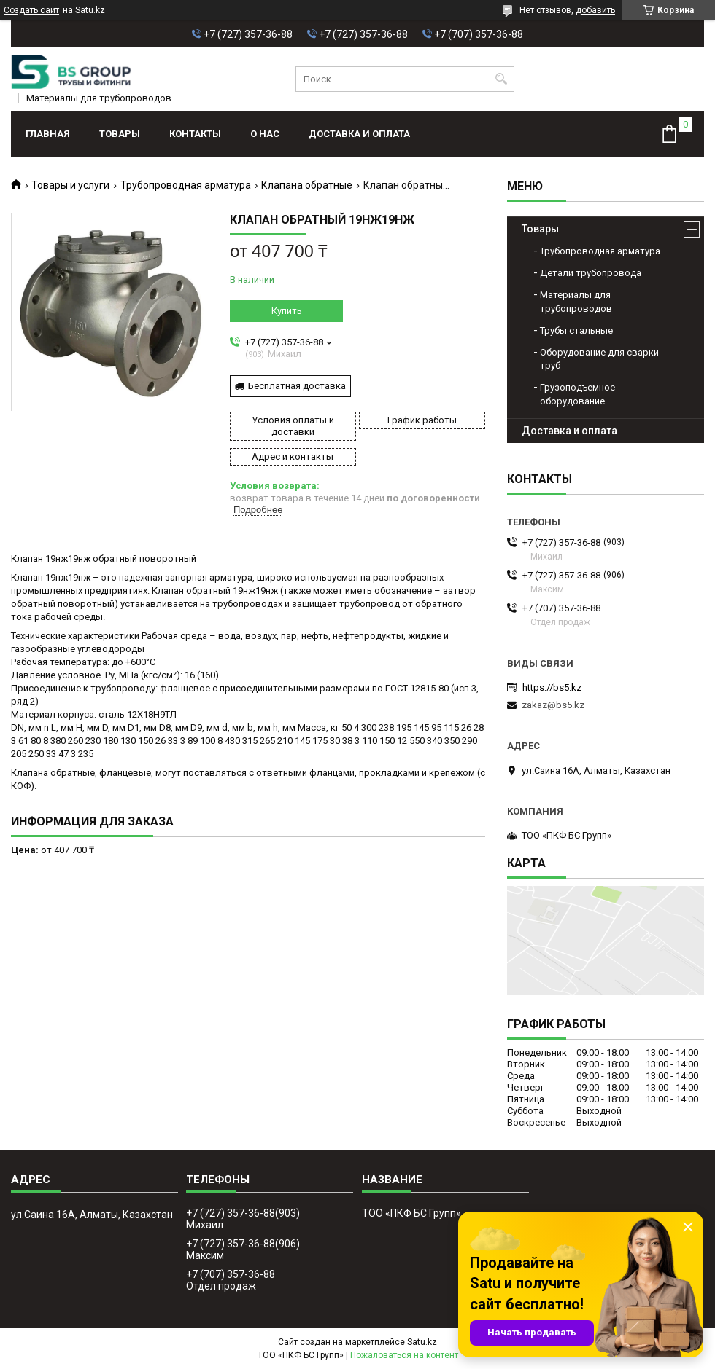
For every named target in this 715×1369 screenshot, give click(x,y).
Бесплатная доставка (297, 385)
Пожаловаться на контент (404, 1355)
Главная (48, 133)
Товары (119, 133)
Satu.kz (422, 1342)
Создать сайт (31, 10)
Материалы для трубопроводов (576, 301)
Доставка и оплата (359, 133)
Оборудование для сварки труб (599, 359)
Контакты (195, 133)
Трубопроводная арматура (185, 185)
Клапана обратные (306, 185)
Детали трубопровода (590, 272)
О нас (264, 133)
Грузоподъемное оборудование (577, 394)
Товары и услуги (70, 185)
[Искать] (501, 79)
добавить (595, 10)
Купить (286, 310)
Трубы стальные (576, 330)
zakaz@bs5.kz (553, 704)
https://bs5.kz (551, 687)
